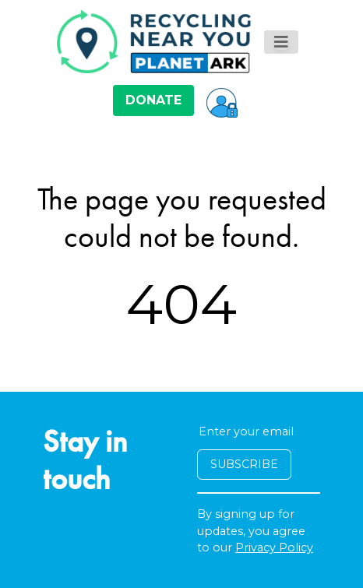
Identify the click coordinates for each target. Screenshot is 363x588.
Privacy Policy (274, 547)
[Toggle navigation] (281, 42)
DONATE (153, 100)
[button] (222, 100)
